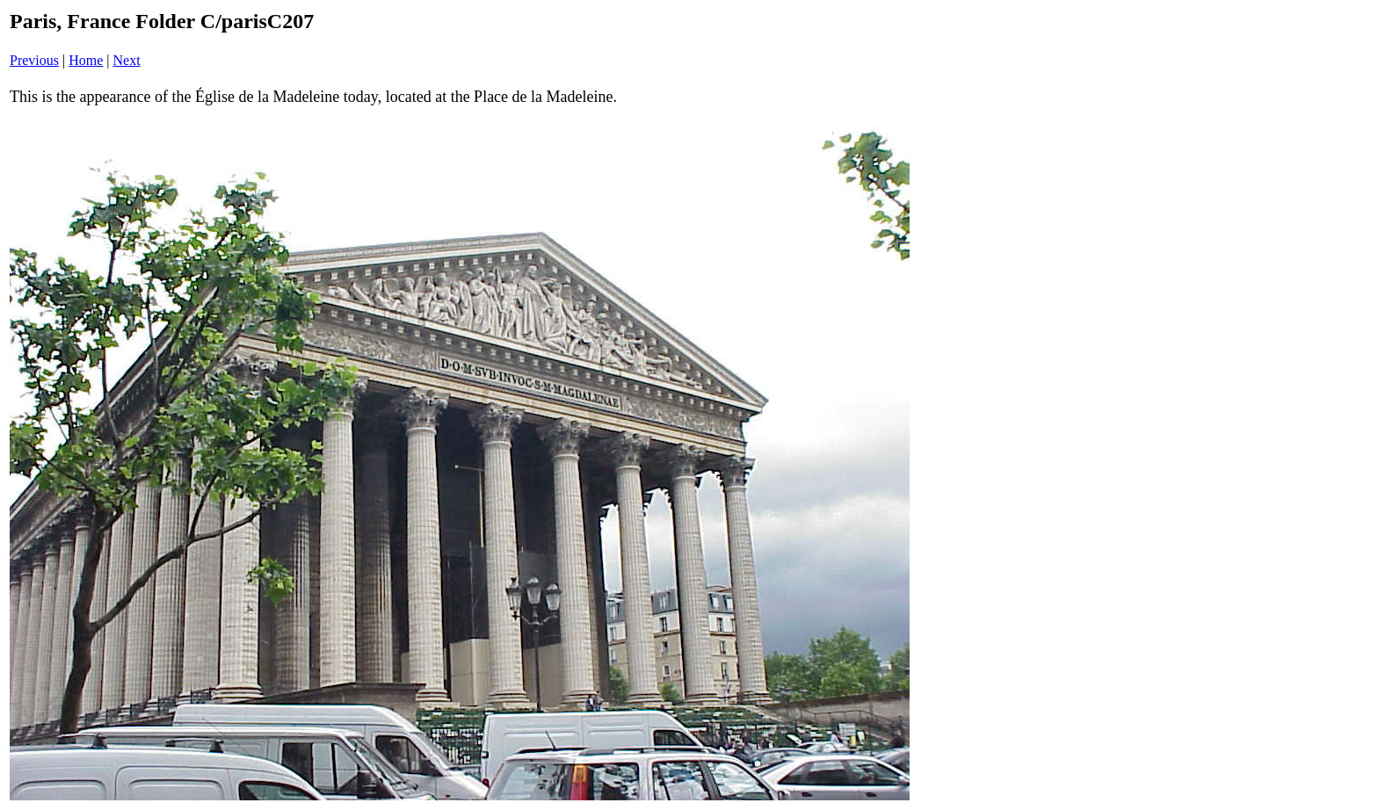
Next (127, 60)
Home (86, 60)
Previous (34, 60)
